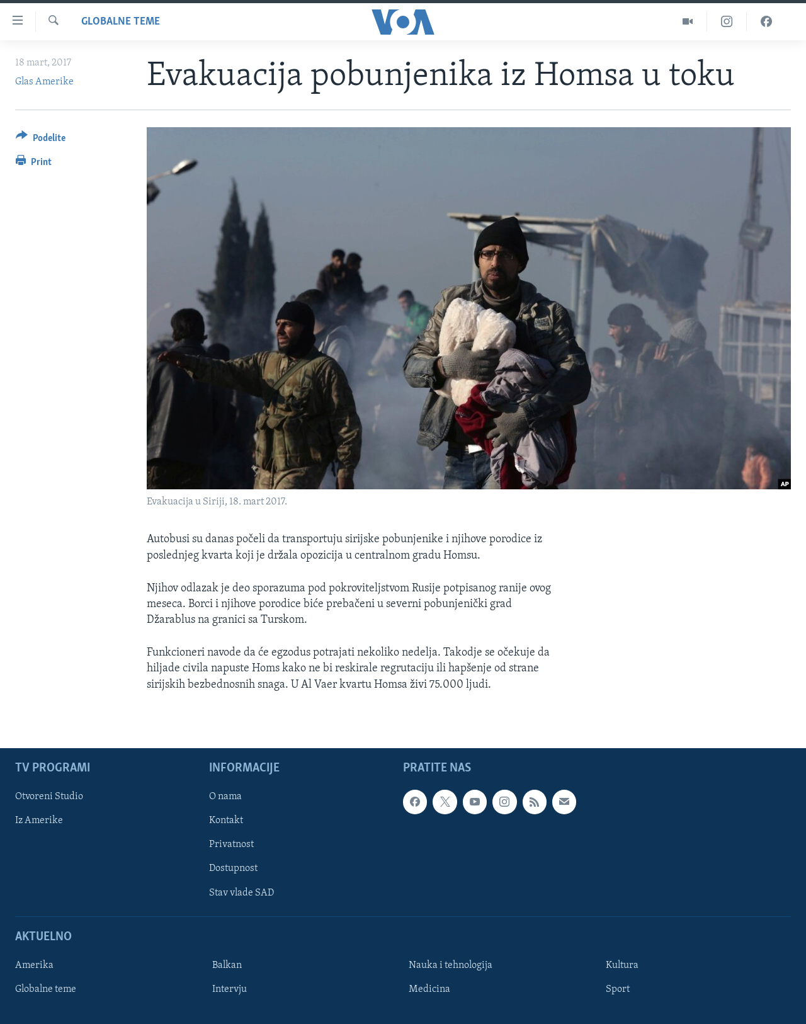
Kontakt (226, 821)
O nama (225, 797)
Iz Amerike (39, 821)
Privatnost (231, 844)
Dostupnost (233, 868)
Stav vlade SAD (241, 892)
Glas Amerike (44, 82)
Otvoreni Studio (49, 797)
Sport (618, 989)
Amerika (34, 965)
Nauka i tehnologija (450, 965)
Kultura (622, 965)
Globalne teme (120, 22)
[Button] (40, 140)
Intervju (229, 989)
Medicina (429, 989)
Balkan (227, 965)
